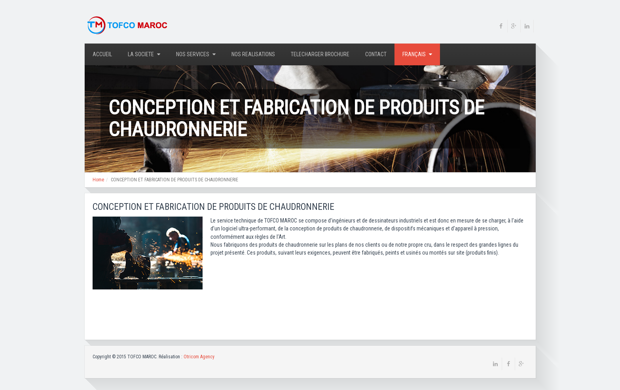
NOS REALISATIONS (253, 54)
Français (417, 54)
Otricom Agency (199, 357)
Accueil (102, 54)
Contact (376, 54)
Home (98, 180)
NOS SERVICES (196, 54)
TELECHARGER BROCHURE (320, 54)
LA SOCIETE (144, 54)
